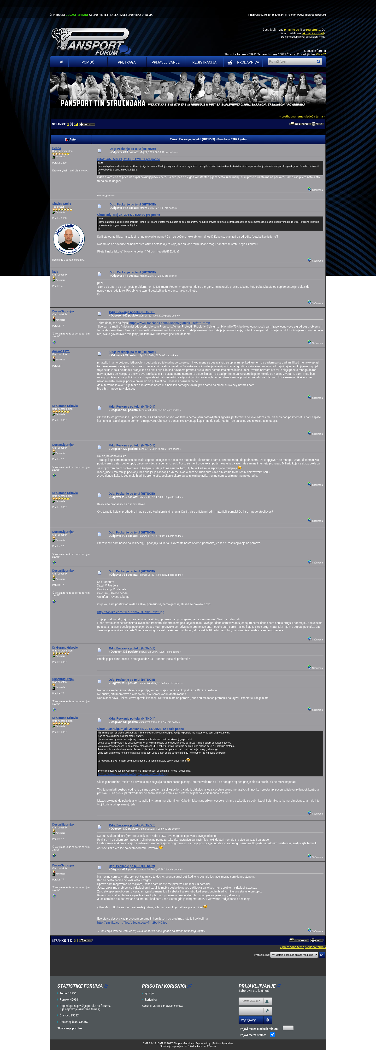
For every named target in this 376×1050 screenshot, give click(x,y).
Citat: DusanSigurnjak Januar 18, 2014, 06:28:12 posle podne (140, 729)
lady (55, 271)
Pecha (56, 148)
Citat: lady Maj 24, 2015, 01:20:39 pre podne (128, 159)
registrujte (313, 29)
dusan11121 (61, 351)
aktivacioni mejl (313, 33)
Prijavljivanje (165, 62)
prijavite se (291, 29)
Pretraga (127, 62)
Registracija (204, 62)
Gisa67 (321, 54)
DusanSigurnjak (63, 311)
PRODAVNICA (242, 62)
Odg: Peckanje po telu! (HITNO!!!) (133, 149)
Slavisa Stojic (61, 203)
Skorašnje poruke (69, 1028)
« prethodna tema (291, 116)
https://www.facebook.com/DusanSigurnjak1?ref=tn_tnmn (169, 323)
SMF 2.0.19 (149, 1043)
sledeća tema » (314, 116)
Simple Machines (184, 1043)
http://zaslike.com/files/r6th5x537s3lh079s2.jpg (130, 612)
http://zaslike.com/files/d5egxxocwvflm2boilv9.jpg (133, 774)
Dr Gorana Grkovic (65, 406)
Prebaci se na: (262, 955)
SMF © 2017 (165, 1043)
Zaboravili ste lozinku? (254, 990)
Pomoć (88, 62)
